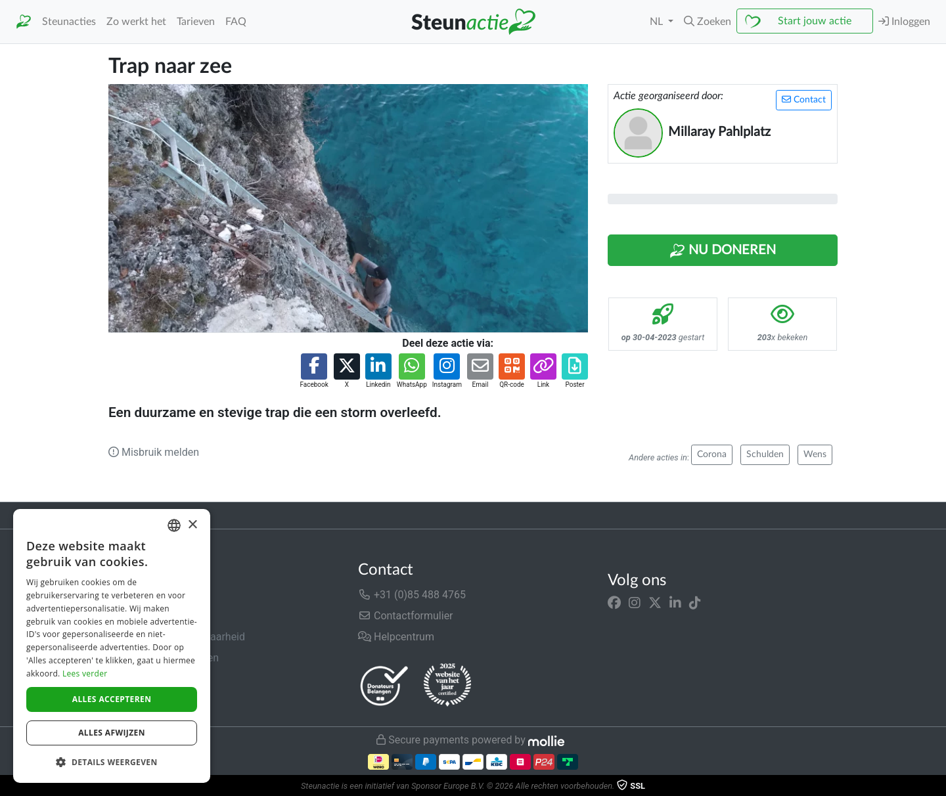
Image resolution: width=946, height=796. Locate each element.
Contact (804, 99)
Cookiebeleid (138, 700)
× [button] (192, 525)
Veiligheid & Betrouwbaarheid (176, 636)
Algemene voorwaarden (163, 658)
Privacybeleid (139, 679)
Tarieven (196, 21)
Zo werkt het (136, 21)
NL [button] (657, 21)
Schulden (765, 454)
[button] (707, 22)
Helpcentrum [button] (396, 636)
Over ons (129, 594)
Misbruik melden (153, 452)
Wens (814, 454)
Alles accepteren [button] (112, 699)
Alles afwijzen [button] (111, 732)
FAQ (235, 21)
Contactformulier (405, 615)
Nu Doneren (722, 251)
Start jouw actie (814, 21)
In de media (135, 615)
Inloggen (904, 21)
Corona (712, 454)
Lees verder (85, 673)
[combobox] (174, 525)
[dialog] (111, 646)
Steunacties (69, 21)
